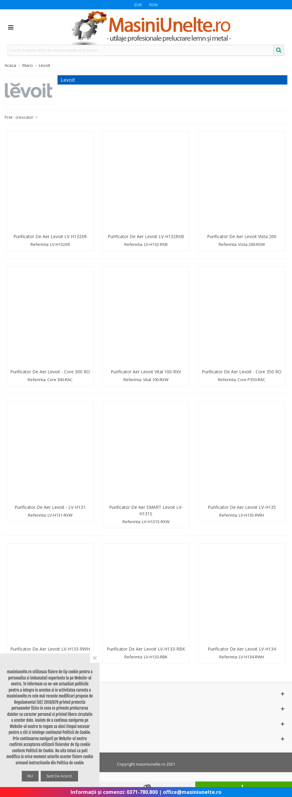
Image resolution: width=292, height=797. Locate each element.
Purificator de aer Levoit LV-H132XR (50, 236)
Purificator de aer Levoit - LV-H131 (50, 507)
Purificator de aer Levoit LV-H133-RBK (146, 649)
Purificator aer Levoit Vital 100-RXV (146, 372)
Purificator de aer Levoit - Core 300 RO (50, 372)
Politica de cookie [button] (70, 762)
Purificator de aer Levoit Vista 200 (241, 236)
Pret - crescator (21, 117)
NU (30, 776)
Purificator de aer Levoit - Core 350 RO (241, 372)
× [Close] (94, 658)
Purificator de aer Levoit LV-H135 (242, 507)
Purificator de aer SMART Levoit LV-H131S (146, 510)
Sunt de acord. (59, 776)
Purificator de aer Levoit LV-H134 (242, 649)
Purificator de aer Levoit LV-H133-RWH (50, 649)
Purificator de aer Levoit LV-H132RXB (146, 236)
